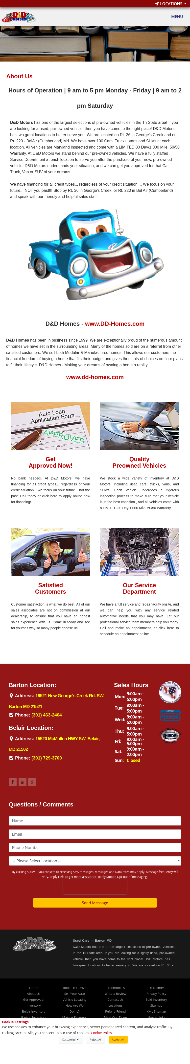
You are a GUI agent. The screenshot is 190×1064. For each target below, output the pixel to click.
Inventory (34, 1005)
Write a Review (115, 993)
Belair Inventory (33, 1011)
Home (33, 987)
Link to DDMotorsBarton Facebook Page (13, 782)
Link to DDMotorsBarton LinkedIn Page (22, 782)
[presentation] (95, 886)
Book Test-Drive (74, 987)
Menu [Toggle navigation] (174, 17)
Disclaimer (156, 987)
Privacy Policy (156, 993)
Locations (169, 3)
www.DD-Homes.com (114, 323)
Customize (70, 1039)
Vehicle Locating (74, 999)
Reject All (95, 1039)
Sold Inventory (156, 999)
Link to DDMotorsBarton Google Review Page (32, 782)
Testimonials (115, 987)
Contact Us (115, 999)
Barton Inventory (33, 1017)
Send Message (95, 903)
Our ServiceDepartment (139, 588)
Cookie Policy (101, 1032)
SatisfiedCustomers (50, 588)
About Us (34, 993)
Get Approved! (33, 999)
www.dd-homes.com (95, 377)
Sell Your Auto (74, 993)
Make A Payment (74, 1017)
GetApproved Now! (50, 462)
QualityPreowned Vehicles (139, 462)
